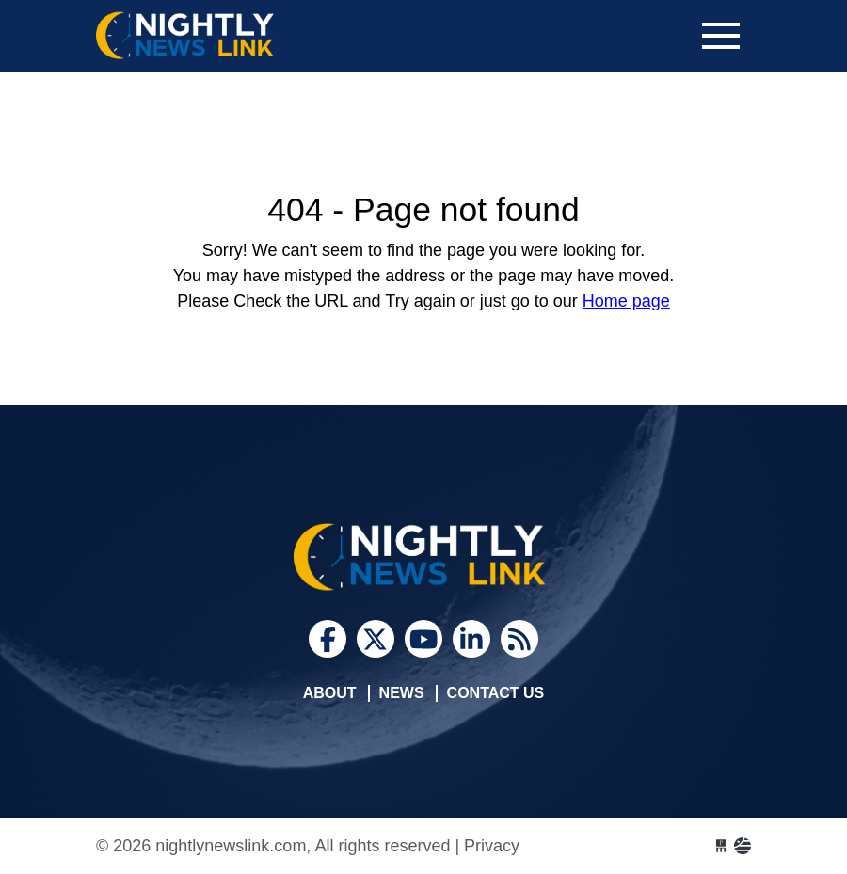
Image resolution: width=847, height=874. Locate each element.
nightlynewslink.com (237, 36)
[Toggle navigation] (721, 35)
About (330, 693)
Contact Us (496, 693)
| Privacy (487, 845)
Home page (626, 301)
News (401, 693)
